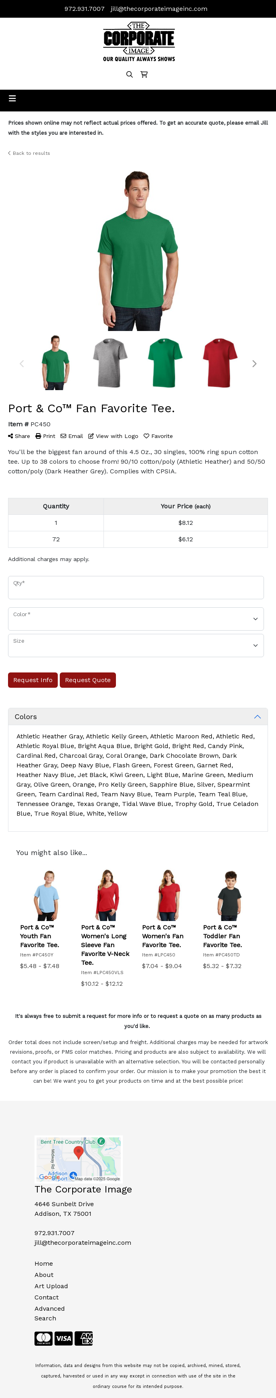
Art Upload (51, 1286)
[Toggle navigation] (12, 98)
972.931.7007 (85, 8)
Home (43, 1263)
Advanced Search (49, 1313)
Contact (46, 1297)
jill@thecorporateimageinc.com (159, 8)
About (43, 1275)
